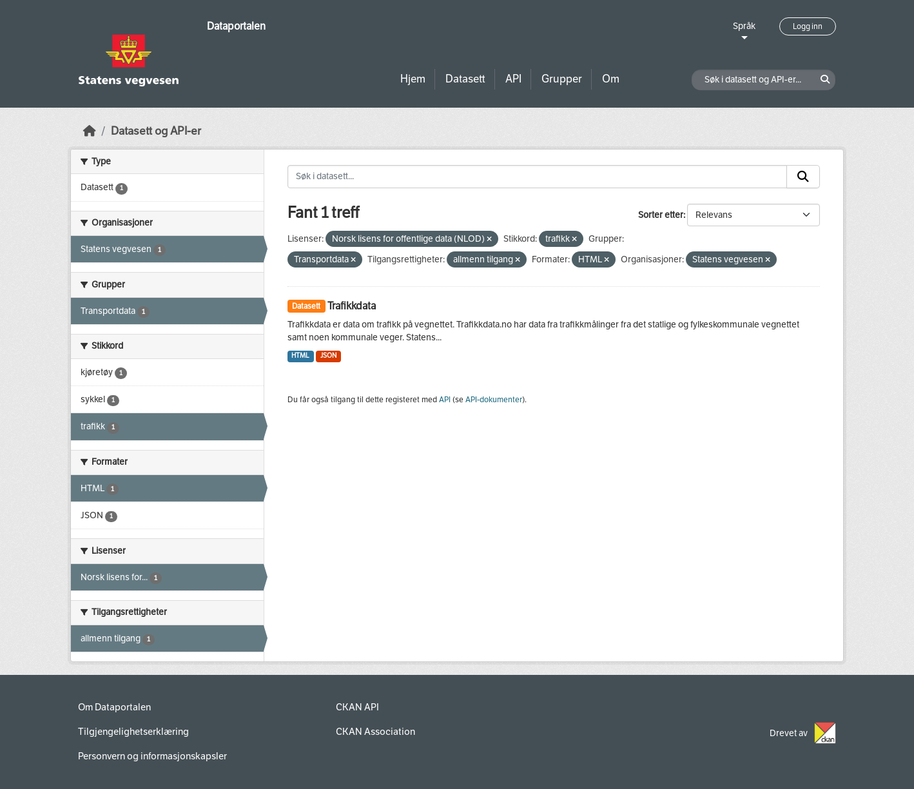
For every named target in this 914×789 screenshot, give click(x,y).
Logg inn (807, 26)
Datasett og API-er (156, 131)
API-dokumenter (493, 399)
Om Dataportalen (114, 707)
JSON (328, 355)
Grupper (561, 79)
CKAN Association (375, 731)
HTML (300, 355)
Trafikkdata (351, 306)
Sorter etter (660, 214)
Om (610, 79)
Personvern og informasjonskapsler (152, 756)
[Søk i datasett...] (537, 176)
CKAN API (357, 707)
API (513, 79)
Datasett (465, 79)
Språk (744, 26)
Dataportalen (236, 26)
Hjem (412, 79)
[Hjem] (89, 131)
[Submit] (803, 176)
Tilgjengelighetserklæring (133, 731)
